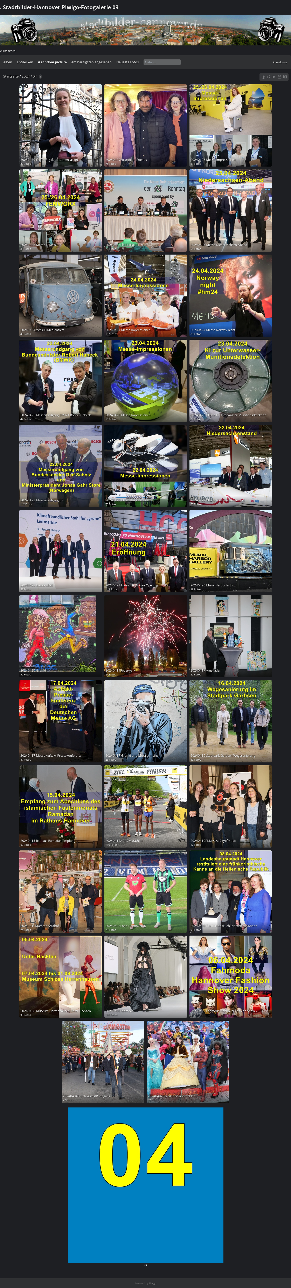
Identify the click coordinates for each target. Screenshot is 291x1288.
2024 (26, 76)
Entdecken (25, 62)
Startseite (11, 76)
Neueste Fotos (127, 62)
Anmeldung (280, 62)
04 (35, 76)
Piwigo (152, 1283)
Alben (7, 62)
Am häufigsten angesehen (91, 62)
